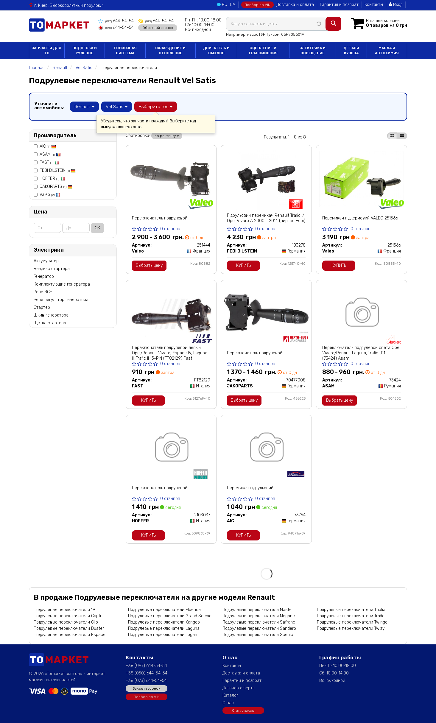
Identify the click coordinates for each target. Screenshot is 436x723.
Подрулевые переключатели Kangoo (164, 622)
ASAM (50, 154)
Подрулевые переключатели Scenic (257, 634)
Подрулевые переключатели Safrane (258, 622)
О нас (228, 702)
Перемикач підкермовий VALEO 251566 (360, 218)
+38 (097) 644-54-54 (146, 665)
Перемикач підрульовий (250, 487)
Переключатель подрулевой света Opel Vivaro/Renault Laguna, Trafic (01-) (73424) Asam (361, 353)
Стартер (42, 307)
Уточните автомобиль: (49, 105)
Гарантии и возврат (241, 680)
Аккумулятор (46, 261)
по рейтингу (167, 136)
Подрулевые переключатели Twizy (350, 628)
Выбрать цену (149, 265)
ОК (97, 227)
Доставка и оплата (295, 4)
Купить (243, 265)
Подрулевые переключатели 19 (64, 609)
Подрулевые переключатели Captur (69, 615)
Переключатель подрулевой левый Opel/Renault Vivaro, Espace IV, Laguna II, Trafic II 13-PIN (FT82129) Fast (169, 353)
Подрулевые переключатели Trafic (350, 615)
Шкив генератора (51, 315)
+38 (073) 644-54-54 (146, 680)
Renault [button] (84, 106)
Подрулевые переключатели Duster (69, 628)
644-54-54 (116, 21)
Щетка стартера (50, 322)
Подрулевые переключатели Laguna (164, 628)
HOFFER (52, 178)
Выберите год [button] (155, 106)
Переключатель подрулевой (159, 218)
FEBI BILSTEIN (58, 170)
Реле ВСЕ (43, 292)
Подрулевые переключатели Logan (162, 634)
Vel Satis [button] (116, 106)
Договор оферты (238, 688)
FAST (49, 162)
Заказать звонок (146, 688)
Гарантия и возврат (339, 4)
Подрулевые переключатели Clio (66, 622)
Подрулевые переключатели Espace (69, 634)
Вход (395, 4)
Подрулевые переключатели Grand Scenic (169, 615)
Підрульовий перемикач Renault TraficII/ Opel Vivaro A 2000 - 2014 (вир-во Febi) (266, 218)
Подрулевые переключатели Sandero (259, 628)
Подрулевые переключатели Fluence (164, 609)
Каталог (230, 695)
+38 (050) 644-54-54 (146, 673)
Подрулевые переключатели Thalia (351, 609)
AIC (48, 146)
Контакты (374, 4)
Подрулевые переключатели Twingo (352, 622)
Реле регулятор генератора (61, 299)
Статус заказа (243, 710)
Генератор (44, 276)
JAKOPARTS (56, 186)
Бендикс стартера (52, 268)
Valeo (50, 194)
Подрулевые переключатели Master (257, 609)
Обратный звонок (157, 28)
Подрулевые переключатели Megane (258, 615)
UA (232, 4)
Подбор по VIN (257, 5)
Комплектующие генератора (62, 284)
